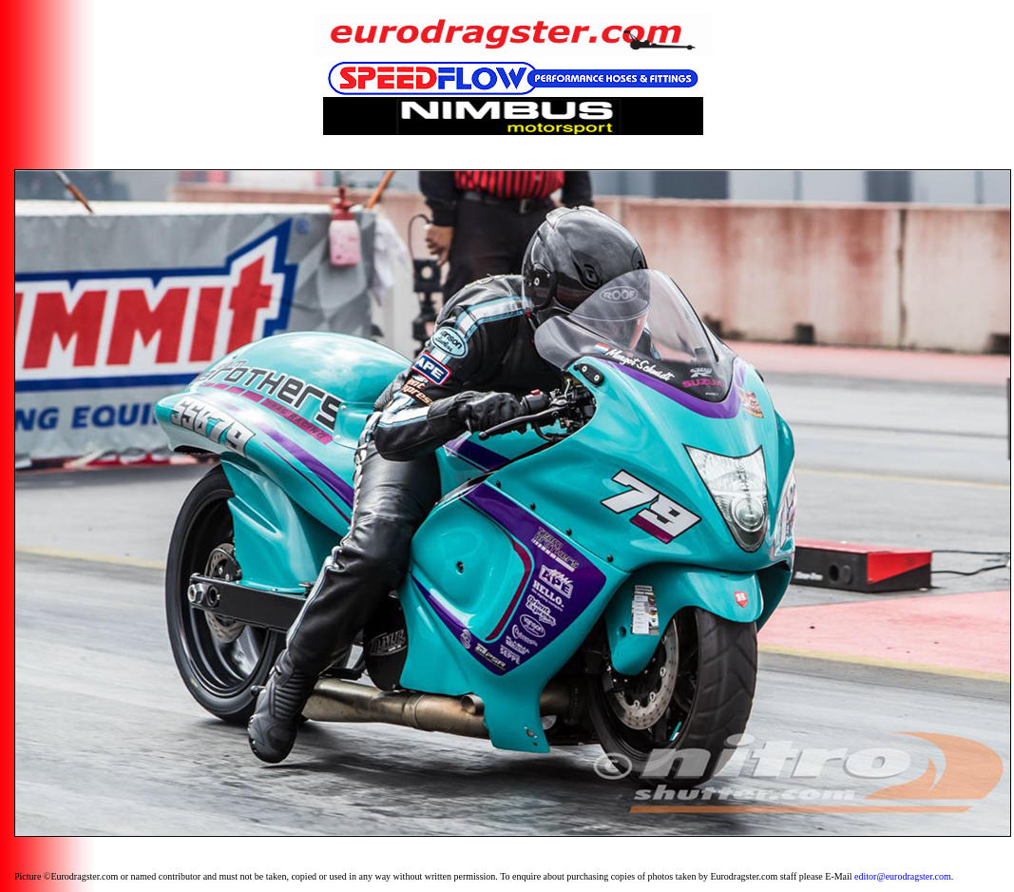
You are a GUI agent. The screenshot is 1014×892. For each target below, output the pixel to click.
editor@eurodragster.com (902, 876)
